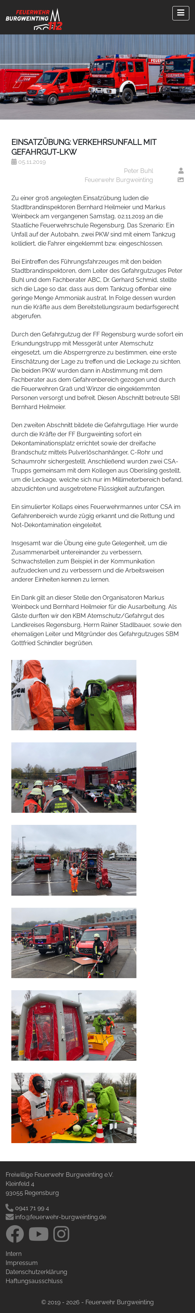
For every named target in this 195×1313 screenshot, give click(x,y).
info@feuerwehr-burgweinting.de (56, 1217)
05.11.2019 (28, 161)
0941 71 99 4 (28, 1208)
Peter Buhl (138, 170)
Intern (14, 1253)
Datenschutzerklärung (36, 1272)
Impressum (22, 1262)
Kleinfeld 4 (20, 1183)
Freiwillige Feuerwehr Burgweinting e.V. (59, 1174)
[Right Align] (180, 13)
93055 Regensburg (32, 1192)
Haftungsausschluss (34, 1281)
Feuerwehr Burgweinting (119, 180)
